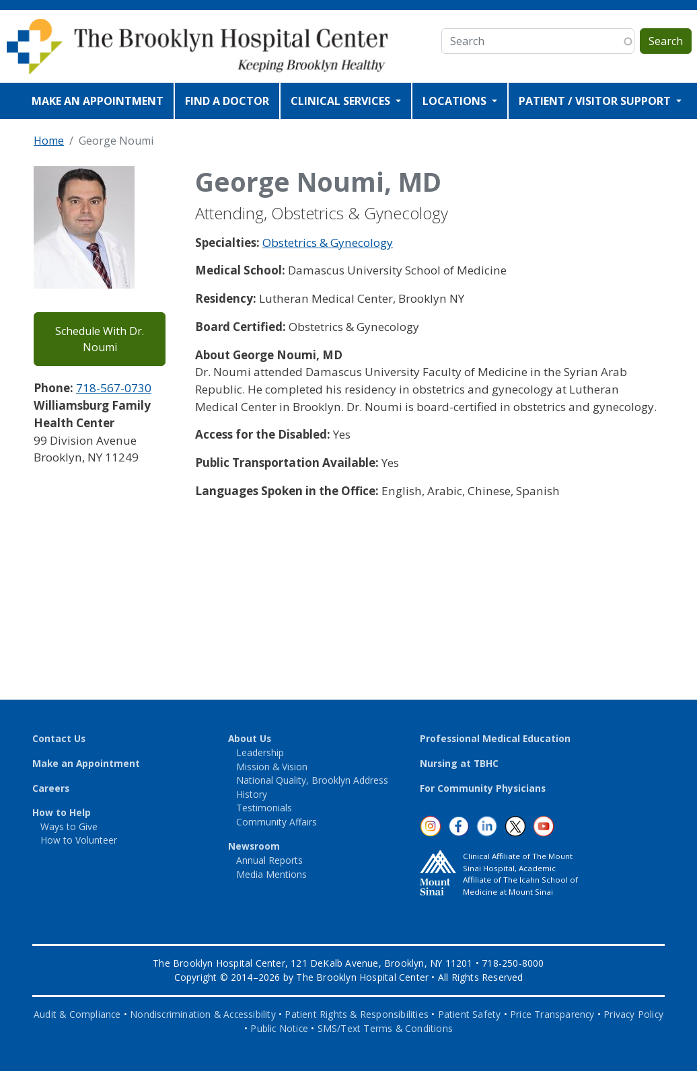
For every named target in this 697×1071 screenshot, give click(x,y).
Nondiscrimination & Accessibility (203, 1014)
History (251, 794)
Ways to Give (69, 826)
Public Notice (279, 1028)
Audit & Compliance (77, 1014)
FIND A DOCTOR (227, 101)
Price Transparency (552, 1014)
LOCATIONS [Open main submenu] (456, 101)
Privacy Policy (633, 1014)
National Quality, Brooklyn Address (312, 780)
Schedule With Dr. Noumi (99, 339)
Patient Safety (469, 1014)
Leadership (260, 752)
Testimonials (264, 807)
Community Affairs (276, 821)
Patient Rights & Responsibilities (357, 1014)
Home (49, 140)
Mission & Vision (271, 766)
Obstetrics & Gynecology (327, 242)
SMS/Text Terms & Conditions (385, 1028)
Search (666, 41)
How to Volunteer (78, 840)
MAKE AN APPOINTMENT (97, 101)
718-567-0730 (113, 388)
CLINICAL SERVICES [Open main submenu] (342, 101)
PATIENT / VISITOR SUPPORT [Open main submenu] (596, 101)
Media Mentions (271, 874)
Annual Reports (269, 860)
